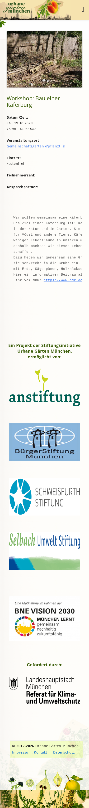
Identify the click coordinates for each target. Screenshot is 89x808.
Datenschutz (64, 752)
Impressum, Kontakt (29, 752)
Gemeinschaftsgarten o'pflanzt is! (36, 146)
